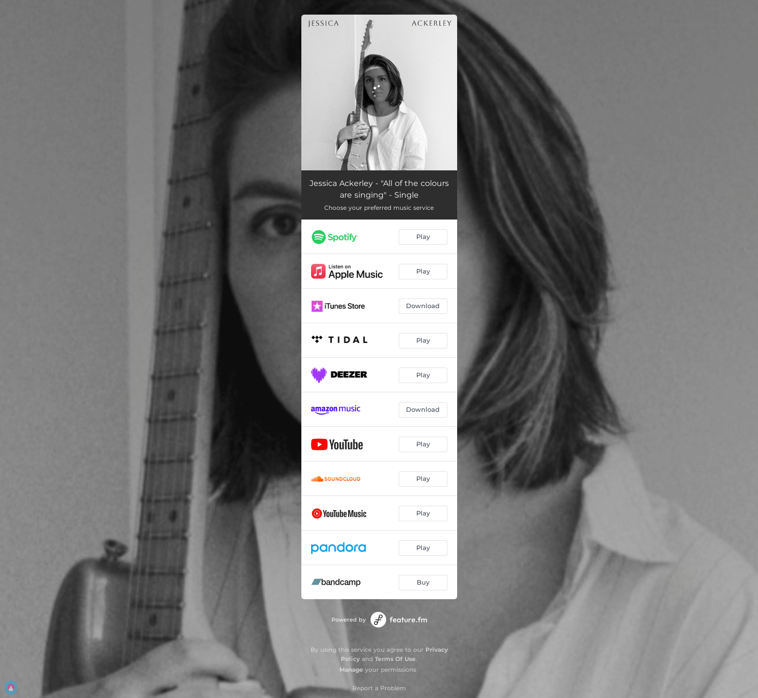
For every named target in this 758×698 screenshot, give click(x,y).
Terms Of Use (395, 658)
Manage (351, 669)
